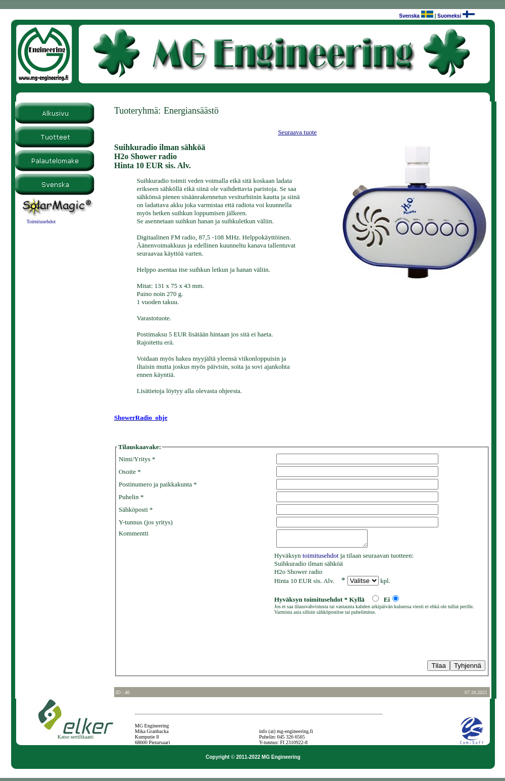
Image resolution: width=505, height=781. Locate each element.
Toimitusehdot (41, 221)
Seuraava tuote (297, 132)
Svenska (409, 16)
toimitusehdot (320, 558)
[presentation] (195, 639)
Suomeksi (449, 16)
